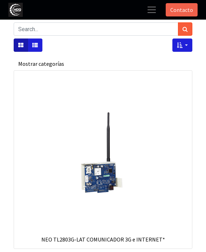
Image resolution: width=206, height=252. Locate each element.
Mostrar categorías (41, 63)
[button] (182, 45)
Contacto (181, 9)
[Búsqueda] (185, 29)
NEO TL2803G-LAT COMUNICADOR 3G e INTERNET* (103, 239)
